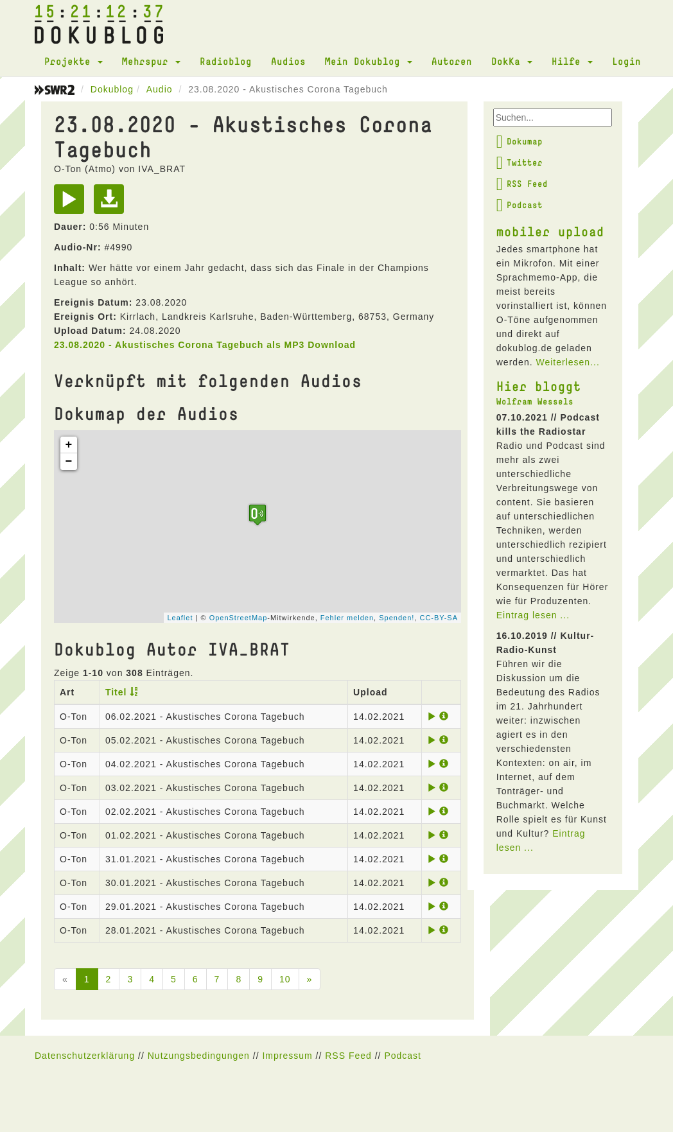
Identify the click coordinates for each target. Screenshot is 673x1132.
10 (285, 979)
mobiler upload (550, 231)
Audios (288, 61)
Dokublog (112, 89)
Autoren (452, 61)
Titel (116, 692)
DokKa (511, 61)
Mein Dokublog (368, 61)
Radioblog (226, 61)
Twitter (519, 162)
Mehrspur (151, 61)
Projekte (73, 61)
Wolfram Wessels (534, 401)
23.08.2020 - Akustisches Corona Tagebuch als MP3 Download (205, 345)
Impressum (287, 1055)
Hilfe (572, 61)
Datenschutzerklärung (85, 1055)
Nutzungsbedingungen (199, 1055)
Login (626, 61)
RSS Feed (522, 184)
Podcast (519, 205)
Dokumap (519, 141)
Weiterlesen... (567, 362)
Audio (159, 89)
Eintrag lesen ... (533, 615)
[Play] (72, 203)
